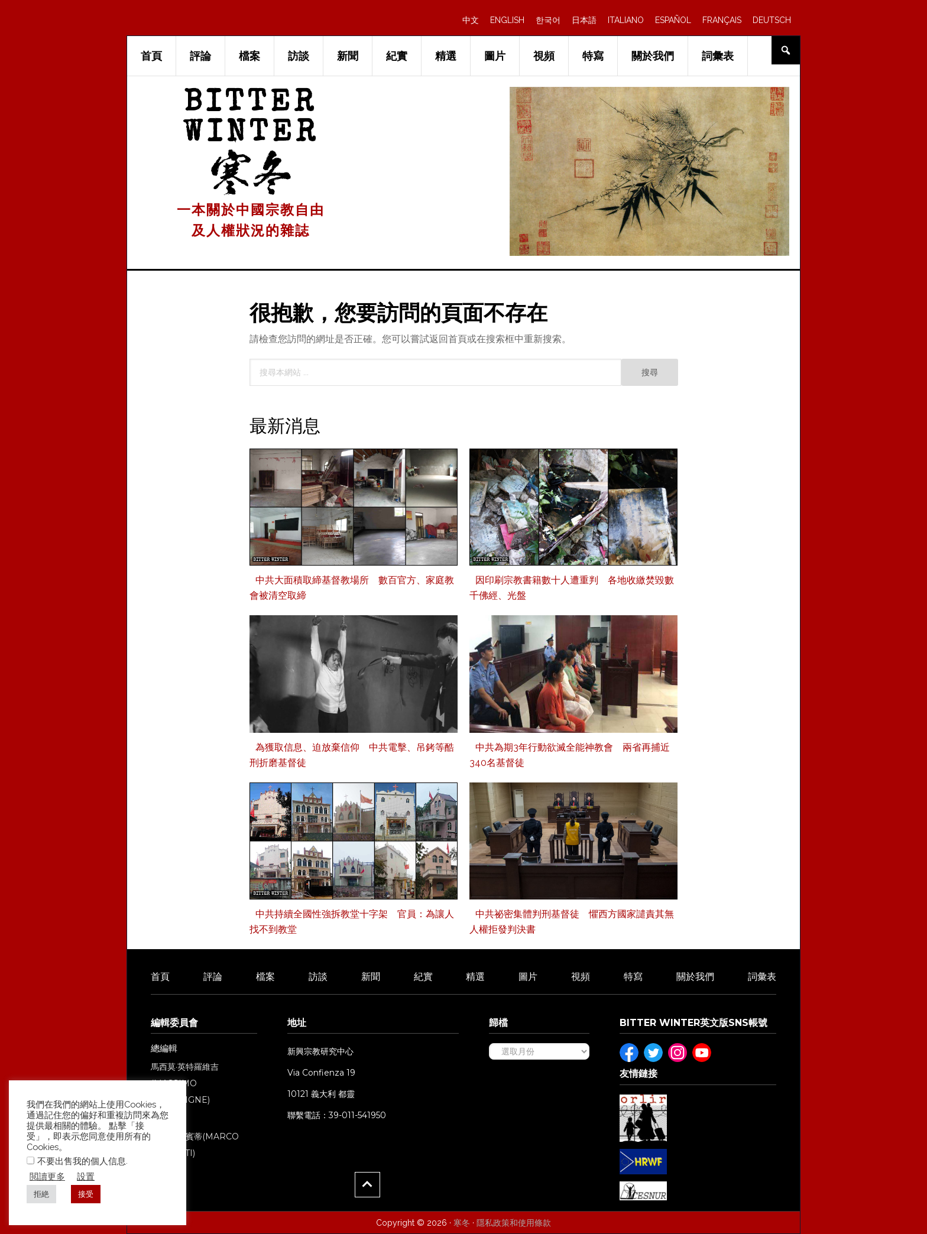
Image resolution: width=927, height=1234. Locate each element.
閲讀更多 (47, 1176)
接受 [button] (85, 1194)
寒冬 (461, 1222)
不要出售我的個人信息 (81, 1161)
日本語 (584, 20)
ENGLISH (507, 20)
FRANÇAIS (721, 20)
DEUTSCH (772, 20)
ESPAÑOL (673, 20)
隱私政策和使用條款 (514, 1222)
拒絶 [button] (41, 1194)
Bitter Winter (251, 119)
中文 (470, 20)
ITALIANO (626, 20)
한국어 (548, 20)
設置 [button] (86, 1176)
